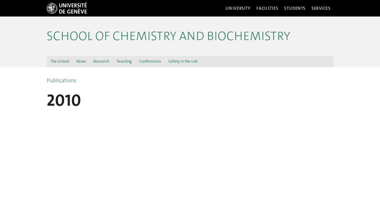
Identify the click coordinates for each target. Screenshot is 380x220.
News (81, 61)
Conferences (150, 61)
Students (295, 8)
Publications (61, 80)
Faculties (267, 8)
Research (101, 61)
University (238, 8)
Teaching (124, 61)
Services (321, 8)
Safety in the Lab (182, 61)
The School (59, 61)
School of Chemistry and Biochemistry (168, 36)
